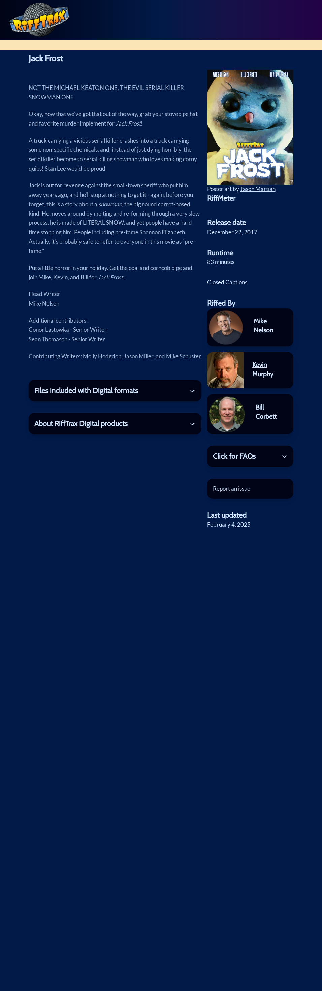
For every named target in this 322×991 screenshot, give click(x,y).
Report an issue (231, 488)
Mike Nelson (263, 325)
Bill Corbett (266, 411)
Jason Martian (258, 188)
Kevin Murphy (262, 369)
